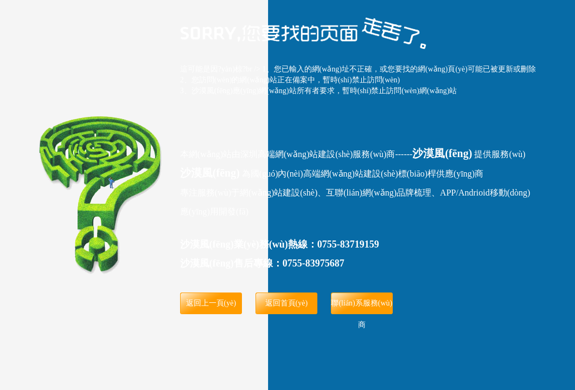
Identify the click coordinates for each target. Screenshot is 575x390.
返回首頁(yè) (286, 303)
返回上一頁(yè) (211, 303)
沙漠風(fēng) (442, 153)
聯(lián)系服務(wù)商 (361, 306)
